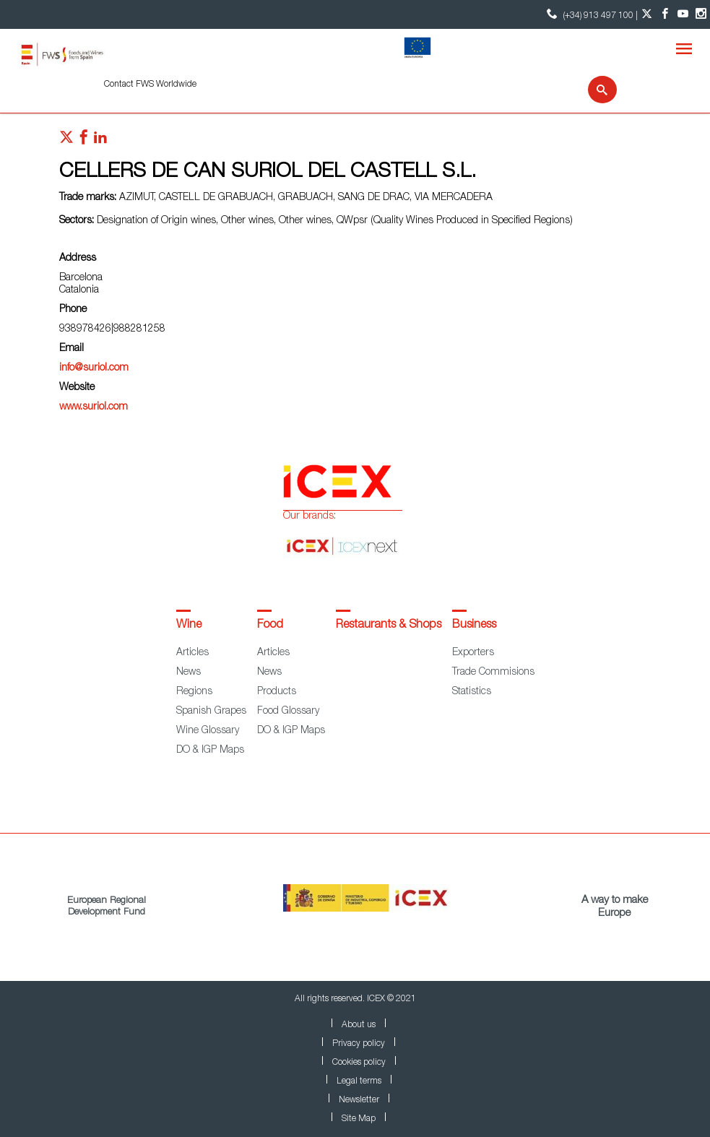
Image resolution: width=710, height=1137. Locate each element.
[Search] (593, 89)
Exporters (473, 653)
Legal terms (359, 1081)
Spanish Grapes (211, 711)
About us (358, 1025)
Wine (189, 625)
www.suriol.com (93, 407)
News (188, 672)
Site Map (358, 1119)
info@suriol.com (94, 368)
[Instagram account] (701, 14)
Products (276, 692)
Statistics (471, 692)
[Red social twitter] (66, 141)
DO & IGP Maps (210, 750)
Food (270, 625)
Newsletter (359, 1100)
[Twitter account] (647, 14)
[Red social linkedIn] (100, 141)
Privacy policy (358, 1043)
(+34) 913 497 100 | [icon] (590, 14)
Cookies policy (359, 1062)
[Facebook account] (665, 14)
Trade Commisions (493, 672)
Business (474, 625)
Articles (192, 653)
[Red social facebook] (84, 141)
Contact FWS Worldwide (150, 84)
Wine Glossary (207, 731)
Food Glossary (288, 711)
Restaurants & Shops (388, 625)
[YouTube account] (683, 14)
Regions (194, 692)
